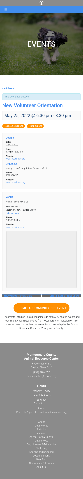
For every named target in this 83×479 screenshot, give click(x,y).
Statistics (41, 429)
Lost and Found (41, 455)
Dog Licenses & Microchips (41, 444)
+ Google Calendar (13, 126)
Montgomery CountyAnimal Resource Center (41, 356)
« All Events (8, 88)
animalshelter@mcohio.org (41, 376)
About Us (41, 466)
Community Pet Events (41, 463)
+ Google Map (12, 213)
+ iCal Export (35, 126)
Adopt (41, 421)
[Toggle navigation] (5, 9)
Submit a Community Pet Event (41, 308)
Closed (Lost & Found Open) (65, 295)
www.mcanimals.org (15, 158)
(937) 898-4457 (41, 372)
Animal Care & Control (41, 436)
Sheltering (41, 448)
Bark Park (41, 459)
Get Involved (41, 425)
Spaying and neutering (41, 451)
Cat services (41, 440)
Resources (41, 433)
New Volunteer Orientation (17, 295)
